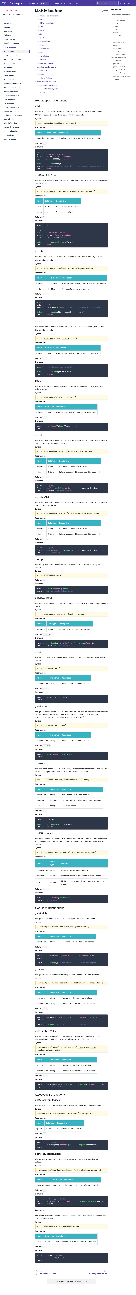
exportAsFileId (44, 41)
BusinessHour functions (13, 115)
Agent (70, 3)
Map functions (9, 63)
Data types (8, 23)
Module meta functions (46, 67)
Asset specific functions (47, 81)
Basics (5, 19)
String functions (10, 75)
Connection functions (12, 83)
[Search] (106, 3)
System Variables (10, 39)
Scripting (44, 3)
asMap (41, 45)
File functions (9, 103)
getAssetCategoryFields (48, 89)
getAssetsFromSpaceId (48, 85)
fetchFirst (42, 92)
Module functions (10, 51)
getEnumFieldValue (46, 78)
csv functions (9, 135)
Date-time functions (12, 87)
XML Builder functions (12, 111)
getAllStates (43, 56)
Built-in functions (9, 47)
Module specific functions (47, 16)
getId (40, 52)
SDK (77, 3)
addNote (42, 59)
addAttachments (45, 63)
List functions (9, 67)
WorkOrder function (11, 127)
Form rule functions (11, 107)
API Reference (32, 3)
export (41, 38)
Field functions (9, 99)
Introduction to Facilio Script (14, 15)
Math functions (10, 71)
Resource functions (11, 95)
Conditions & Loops (11, 43)
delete (41, 30)
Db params (8, 27)
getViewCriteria (45, 48)
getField (41, 74)
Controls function (11, 119)
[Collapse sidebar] (16, 1293)
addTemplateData (46, 23)
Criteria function (10, 123)
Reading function (10, 55)
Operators (8, 31)
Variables (7, 35)
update (41, 27)
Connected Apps (58, 3)
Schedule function (11, 131)
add (40, 19)
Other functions (10, 139)
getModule (42, 70)
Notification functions (12, 59)
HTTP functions (9, 79)
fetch (40, 34)
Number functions (11, 91)
